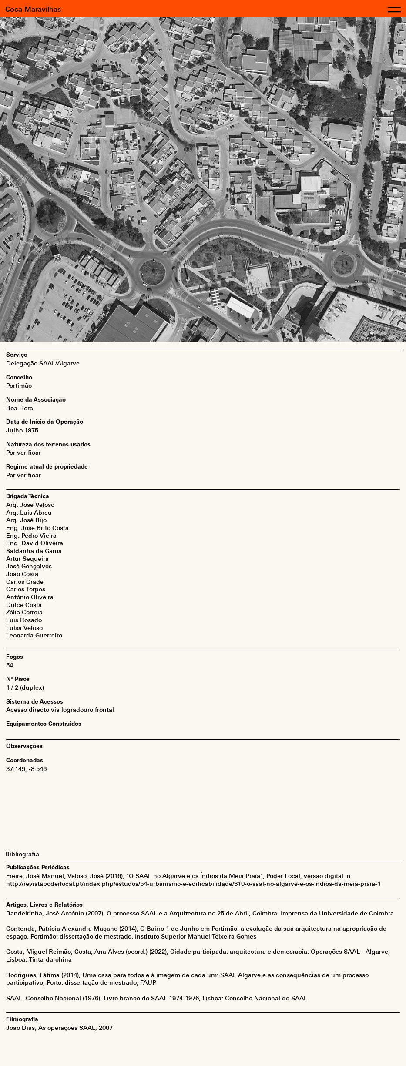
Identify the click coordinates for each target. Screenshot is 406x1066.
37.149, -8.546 (26, 768)
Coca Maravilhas (33, 9)
